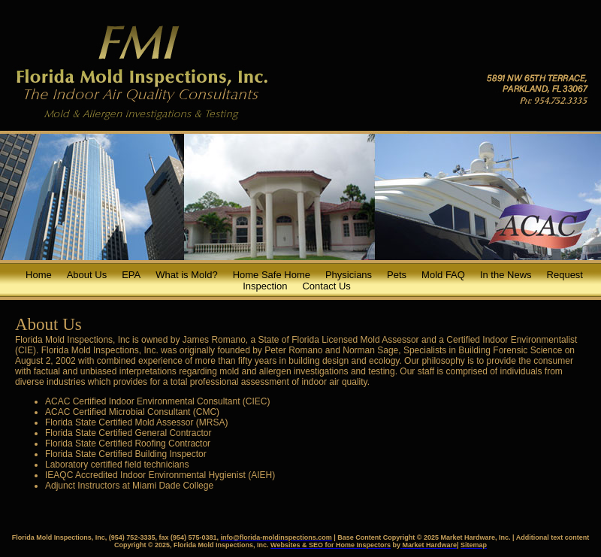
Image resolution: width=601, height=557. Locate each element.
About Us (87, 274)
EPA (131, 274)
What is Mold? (186, 274)
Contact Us (326, 286)
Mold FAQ (443, 274)
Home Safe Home (271, 274)
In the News (506, 274)
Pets (396, 274)
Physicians (348, 274)
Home (39, 274)
